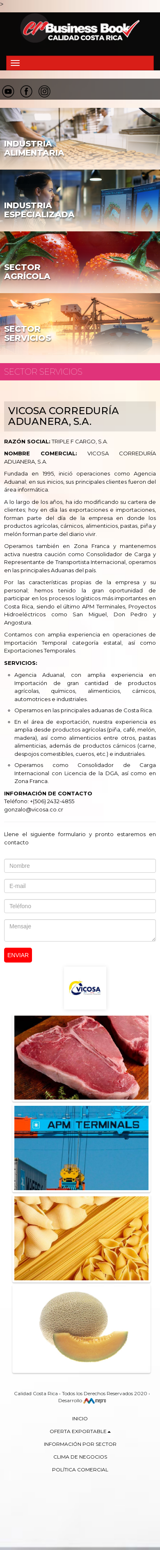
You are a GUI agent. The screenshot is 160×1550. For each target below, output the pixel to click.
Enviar (18, 955)
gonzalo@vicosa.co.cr (33, 809)
